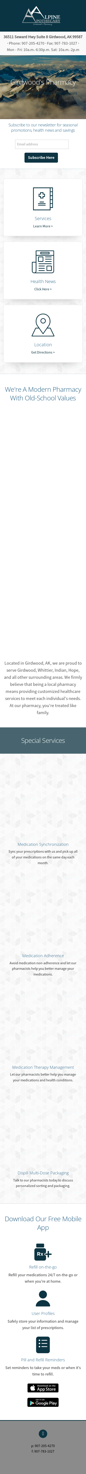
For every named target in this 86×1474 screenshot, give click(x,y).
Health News (43, 281)
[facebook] (43, 1434)
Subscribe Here (41, 157)
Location (43, 344)
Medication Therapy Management (43, 1067)
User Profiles (43, 1313)
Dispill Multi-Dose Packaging (43, 1173)
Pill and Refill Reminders (43, 1360)
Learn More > (43, 226)
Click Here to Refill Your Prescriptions (43, 93)
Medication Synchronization (43, 844)
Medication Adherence (43, 956)
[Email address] (42, 144)
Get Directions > (43, 352)
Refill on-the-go (43, 1267)
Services (43, 218)
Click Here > (43, 289)
